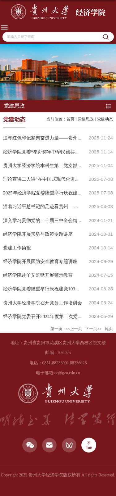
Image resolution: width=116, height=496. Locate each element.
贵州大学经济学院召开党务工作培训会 (42, 302)
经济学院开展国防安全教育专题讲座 (40, 261)
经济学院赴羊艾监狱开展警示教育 (38, 275)
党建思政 (86, 119)
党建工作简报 (17, 247)
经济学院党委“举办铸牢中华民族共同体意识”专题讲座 (58, 151)
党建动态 (105, 119)
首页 (71, 119)
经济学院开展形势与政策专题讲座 (38, 234)
